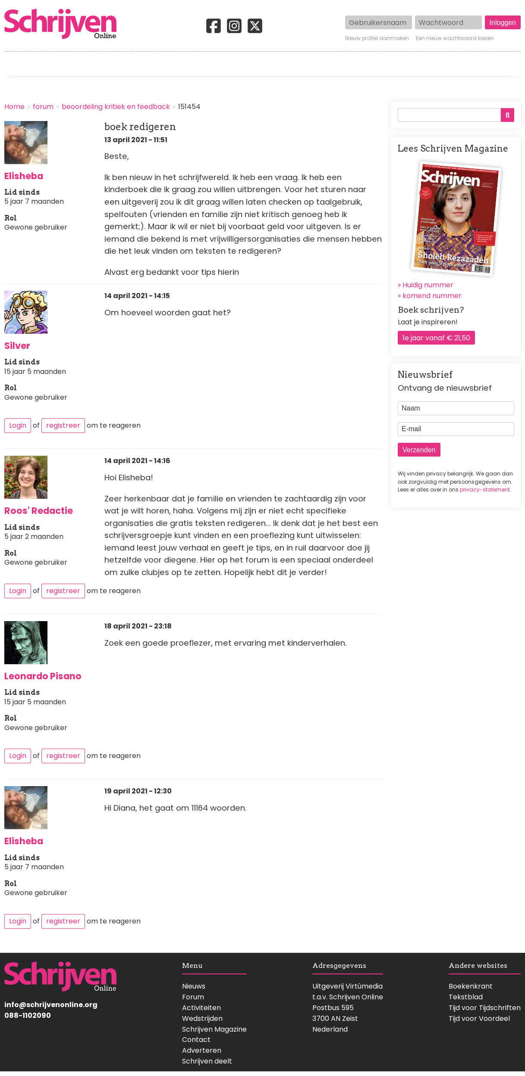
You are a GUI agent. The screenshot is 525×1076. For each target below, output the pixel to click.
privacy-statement (485, 489)
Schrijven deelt (207, 1061)
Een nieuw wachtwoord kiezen (455, 38)
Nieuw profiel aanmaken (377, 38)
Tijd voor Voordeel (479, 1018)
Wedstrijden (233, 63)
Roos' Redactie (38, 510)
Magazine (387, 63)
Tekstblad (466, 997)
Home (15, 63)
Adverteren (201, 1050)
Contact (507, 63)
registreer (63, 425)
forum (43, 107)
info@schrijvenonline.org (50, 1005)
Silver (17, 345)
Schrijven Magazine (214, 1029)
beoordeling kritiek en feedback (116, 107)
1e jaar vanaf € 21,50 (436, 338)
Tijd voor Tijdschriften (485, 1008)
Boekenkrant (471, 986)
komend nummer (432, 296)
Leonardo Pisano (43, 676)
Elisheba (23, 176)
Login (17, 425)
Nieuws (193, 986)
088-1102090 (27, 1015)
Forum (193, 997)
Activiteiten (313, 63)
